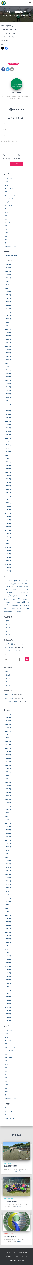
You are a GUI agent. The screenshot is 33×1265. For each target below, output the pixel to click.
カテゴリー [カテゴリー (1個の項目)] (14, 586)
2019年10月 (8, 503)
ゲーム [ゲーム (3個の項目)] (22, 586)
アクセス (7, 181)
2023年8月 (8, 377)
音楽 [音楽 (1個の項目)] (20, 611)
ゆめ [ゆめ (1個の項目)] (23, 581)
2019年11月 (8, 499)
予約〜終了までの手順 (11, 1252)
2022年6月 (8, 421)
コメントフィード (10, 1114)
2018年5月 (8, 561)
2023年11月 (8, 366)
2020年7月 (8, 472)
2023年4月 (8, 387)
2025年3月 (8, 312)
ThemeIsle (21, 1260)
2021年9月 (8, 452)
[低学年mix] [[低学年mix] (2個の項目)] (11, 581)
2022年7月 (8, 417)
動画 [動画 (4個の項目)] (24, 605)
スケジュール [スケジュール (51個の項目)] (10, 589)
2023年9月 (8, 373)
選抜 (6, 243)
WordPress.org (9, 1118)
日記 (6, 236)
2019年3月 (8, 526)
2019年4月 (8, 523)
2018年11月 (8, 540)
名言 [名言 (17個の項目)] (27, 605)
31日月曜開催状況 (10, 1166)
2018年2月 (8, 571)
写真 (6, 215)
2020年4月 (8, 482)
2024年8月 (8, 336)
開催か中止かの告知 (14, 63)
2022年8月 (8, 414)
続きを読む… (18, 1171)
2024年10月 (8, 329)
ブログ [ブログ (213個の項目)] (11, 595)
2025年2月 (8, 315)
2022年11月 (8, 404)
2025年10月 (8, 288)
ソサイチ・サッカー (10, 195)
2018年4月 (8, 564)
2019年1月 (8, 533)
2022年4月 (8, 428)
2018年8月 (8, 550)
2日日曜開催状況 (10, 1237)
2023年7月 (8, 380)
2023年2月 (8, 394)
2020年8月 (8, 469)
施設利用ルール (9, 1256)
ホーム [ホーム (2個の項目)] (19, 596)
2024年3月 (8, 353)
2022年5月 (8, 424)
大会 (6, 229)
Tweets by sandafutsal (10, 255)
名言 (6, 226)
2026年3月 (8, 271)
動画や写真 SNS (23, 1252)
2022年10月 (8, 407)
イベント (7, 185)
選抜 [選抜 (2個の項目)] (18, 611)
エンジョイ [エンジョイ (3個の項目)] (11, 584)
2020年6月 (8, 475)
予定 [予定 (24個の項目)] (19, 599)
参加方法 (7, 222)
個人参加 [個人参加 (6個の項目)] (17, 605)
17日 (6, 631)
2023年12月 (8, 363)
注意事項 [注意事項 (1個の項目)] (8, 611)
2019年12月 (8, 496)
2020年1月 (8, 492)
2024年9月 (8, 332)
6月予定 (7, 621)
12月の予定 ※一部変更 (12, 651)
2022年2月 (8, 434)
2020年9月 (8, 465)
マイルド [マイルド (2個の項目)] (13, 599)
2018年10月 (8, 544)
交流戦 (7, 212)
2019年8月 (8, 509)
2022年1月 (8, 438)
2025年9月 (8, 291)
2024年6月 (8, 342)
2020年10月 (8, 462)
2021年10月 (8, 448)
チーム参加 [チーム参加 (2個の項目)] (9, 592)
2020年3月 (8, 486)
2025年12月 (8, 281)
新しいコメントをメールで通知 (11, 155)
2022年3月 (8, 431)
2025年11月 (8, 285)
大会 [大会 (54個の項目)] (17, 608)
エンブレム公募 (9, 644)
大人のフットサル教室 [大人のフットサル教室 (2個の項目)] (9, 608)
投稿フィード (8, 1111)
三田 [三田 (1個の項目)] (16, 599)
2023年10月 (8, 370)
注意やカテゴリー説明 (21, 1256)
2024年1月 (8, 360)
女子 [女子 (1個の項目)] (20, 608)
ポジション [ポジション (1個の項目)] (8, 599)
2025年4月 (8, 308)
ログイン (7, 1108)
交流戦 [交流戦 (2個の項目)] (23, 599)
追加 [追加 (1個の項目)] (16, 611)
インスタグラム (9, 188)
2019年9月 (8, 506)
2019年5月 (8, 520)
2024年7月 (8, 339)
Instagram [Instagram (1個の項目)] (6, 581)
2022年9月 (8, 411)
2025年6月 (8, 302)
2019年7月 (8, 513)
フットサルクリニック (11, 198)
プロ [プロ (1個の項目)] (17, 596)
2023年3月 (8, 390)
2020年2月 (8, 489)
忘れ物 (7, 232)
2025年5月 (8, 305)
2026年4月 (8, 268)
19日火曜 (7, 624)
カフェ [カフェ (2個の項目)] (18, 586)
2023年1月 (8, 397)
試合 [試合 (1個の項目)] (13, 611)
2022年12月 (8, 400)
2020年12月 (8, 455)
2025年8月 (8, 295)
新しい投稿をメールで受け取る (11, 159)
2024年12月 (8, 322)
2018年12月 (8, 537)
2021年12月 (8, 441)
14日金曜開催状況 (10, 1201)
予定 (6, 209)
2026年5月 (8, 264)
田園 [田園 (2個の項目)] (11, 611)
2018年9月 (8, 547)
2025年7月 (8, 298)
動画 (6, 219)
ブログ (7, 202)
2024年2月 (8, 356)
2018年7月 (8, 554)
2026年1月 (8, 278)
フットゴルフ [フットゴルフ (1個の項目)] (20, 592)
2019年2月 (8, 530)
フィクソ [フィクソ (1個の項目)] (14, 592)
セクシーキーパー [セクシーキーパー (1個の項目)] (21, 589)
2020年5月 (8, 479)
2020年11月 (8, 458)
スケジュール (8, 191)
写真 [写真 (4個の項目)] (21, 605)
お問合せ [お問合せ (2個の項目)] (20, 581)
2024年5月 (8, 346)
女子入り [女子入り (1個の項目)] (23, 608)
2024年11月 (8, 325)
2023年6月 (8, 383)
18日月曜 (7, 627)
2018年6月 (8, 557)
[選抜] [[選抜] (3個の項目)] (15, 581)
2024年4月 (8, 349)
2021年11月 (8, 445)
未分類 (7, 239)
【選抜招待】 (8, 178)
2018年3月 (8, 567)
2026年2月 (8, 274)
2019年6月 (8, 516)
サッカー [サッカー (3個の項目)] (26, 586)
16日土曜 (7, 634)
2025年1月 (8, 319)
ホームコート (8, 205)
